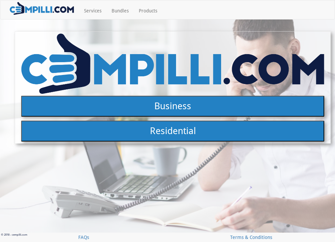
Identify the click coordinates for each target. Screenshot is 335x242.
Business (172, 175)
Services (92, 10)
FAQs (83, 237)
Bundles (120, 10)
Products (148, 10)
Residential (173, 200)
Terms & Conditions (251, 237)
